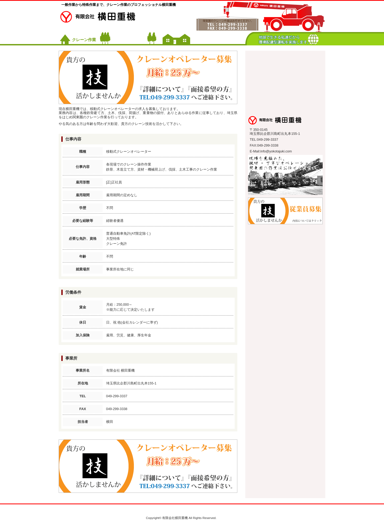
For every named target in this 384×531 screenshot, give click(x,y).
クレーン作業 (84, 39)
